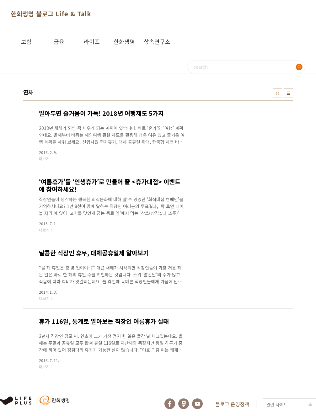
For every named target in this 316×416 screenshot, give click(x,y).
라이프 (92, 41)
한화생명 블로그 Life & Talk (51, 13)
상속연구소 (157, 41)
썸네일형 (277, 93)
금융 (59, 41)
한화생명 (124, 41)
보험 (26, 41)
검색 (299, 67)
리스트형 (288, 93)
